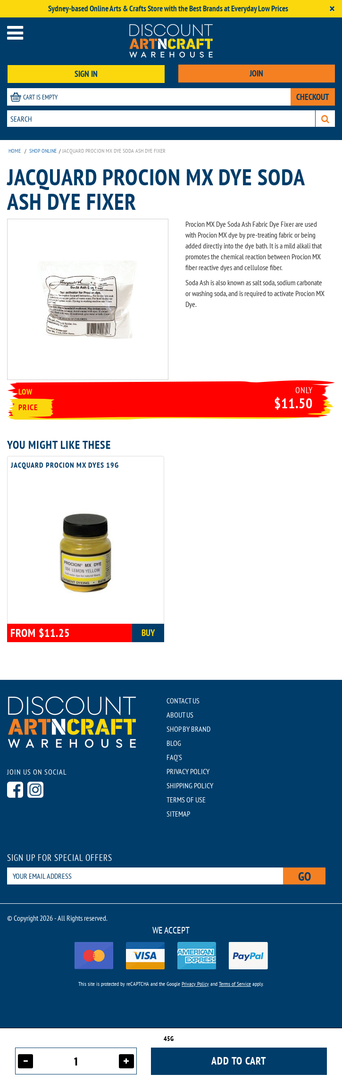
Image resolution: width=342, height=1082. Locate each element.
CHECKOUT (312, 96)
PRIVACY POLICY (188, 771)
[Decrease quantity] (25, 1061)
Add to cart (238, 1060)
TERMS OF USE (186, 799)
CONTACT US (183, 700)
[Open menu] (15, 32)
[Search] (325, 118)
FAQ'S (174, 757)
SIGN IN (86, 73)
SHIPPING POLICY (190, 785)
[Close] (332, 8)
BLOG (174, 743)
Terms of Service (235, 983)
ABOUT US (180, 714)
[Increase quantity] (126, 1061)
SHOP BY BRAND (188, 729)
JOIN (256, 73)
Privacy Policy (195, 983)
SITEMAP (178, 813)
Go (304, 876)
